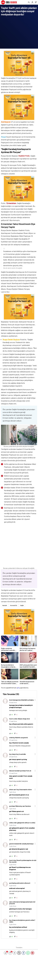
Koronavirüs (13, 605)
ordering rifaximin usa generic (18, 737)
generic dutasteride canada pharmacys (21, 844)
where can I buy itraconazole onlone (20, 789)
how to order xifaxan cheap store (19, 719)
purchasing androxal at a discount (19, 883)
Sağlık (22, 605)
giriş (18, 688)
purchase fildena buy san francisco (20, 806)
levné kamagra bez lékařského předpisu (21, 700)
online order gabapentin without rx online (22, 823)
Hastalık (4, 605)
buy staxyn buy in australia (17, 754)
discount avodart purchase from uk (20, 771)
